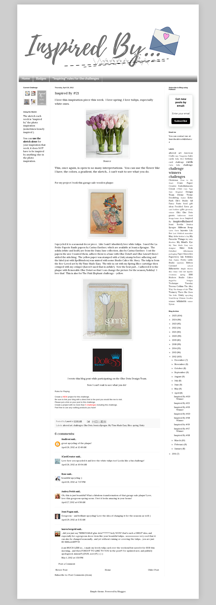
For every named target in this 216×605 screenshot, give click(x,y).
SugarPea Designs (181, 281)
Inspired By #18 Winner (182, 419)
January (178, 448)
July (176, 380)
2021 (174, 332)
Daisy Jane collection (106, 250)
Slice (130, 425)
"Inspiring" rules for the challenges (75, 78)
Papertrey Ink (176, 256)
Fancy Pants (175, 203)
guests (172, 215)
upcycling (189, 295)
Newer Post (62, 570)
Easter (183, 198)
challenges (78, 425)
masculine (189, 233)
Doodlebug (174, 197)
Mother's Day (183, 236)
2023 (174, 323)
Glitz (178, 212)
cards (189, 162)
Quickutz (180, 263)
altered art (67, 425)
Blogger (121, 591)
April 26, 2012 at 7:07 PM (74, 482)
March (178, 440)
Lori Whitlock (178, 233)
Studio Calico (186, 277)
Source (107, 161)
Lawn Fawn (174, 231)
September (180, 372)
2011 (174, 453)
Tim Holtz (173, 295)
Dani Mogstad (176, 192)
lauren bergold (69, 529)
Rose (64, 474)
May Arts (173, 236)
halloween (182, 215)
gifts (182, 209)
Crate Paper (185, 183)
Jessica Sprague (140, 247)
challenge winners (176, 170)
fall (191, 200)
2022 (174, 327)
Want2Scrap (173, 298)
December (179, 360)
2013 (174, 352)
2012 (174, 356)
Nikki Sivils (186, 248)
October (178, 368)
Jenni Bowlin (176, 224)
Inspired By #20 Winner (182, 397)
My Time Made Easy (117, 425)
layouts (184, 230)
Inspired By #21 (182, 403)
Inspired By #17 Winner (182, 430)
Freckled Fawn (182, 206)
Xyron (171, 304)
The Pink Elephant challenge (98, 273)
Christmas (173, 180)
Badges (41, 78)
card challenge (176, 162)
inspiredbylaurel (183, 221)
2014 (174, 348)
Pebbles (189, 256)
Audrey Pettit (68, 491)
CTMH (179, 189)
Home (26, 78)
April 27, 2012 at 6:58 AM (73, 502)
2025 (174, 315)
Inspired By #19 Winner (182, 408)
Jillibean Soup (185, 227)
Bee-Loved (65, 263)
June (177, 384)
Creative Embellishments (181, 186)
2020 (174, 336)
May (176, 388)
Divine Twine (185, 194)
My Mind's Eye (185, 242)
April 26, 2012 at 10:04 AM (74, 464)
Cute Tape (188, 189)
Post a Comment (66, 563)
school (190, 266)
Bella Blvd (179, 159)
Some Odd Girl (179, 272)
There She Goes (185, 292)
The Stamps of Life (180, 289)
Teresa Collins (176, 286)
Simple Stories (187, 269)
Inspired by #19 (182, 424)
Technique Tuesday (181, 283)
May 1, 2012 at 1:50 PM (72, 557)
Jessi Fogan (67, 511)
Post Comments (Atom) (80, 575)
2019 (174, 340)
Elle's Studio (182, 200)
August (178, 376)
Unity (142, 425)
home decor (179, 218)
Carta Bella (174, 165)
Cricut (172, 188)
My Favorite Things (181, 238)
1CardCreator (68, 456)
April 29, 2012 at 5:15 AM (73, 519)
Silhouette (174, 268)
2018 (174, 344)
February (179, 444)
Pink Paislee (174, 260)
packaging (173, 254)
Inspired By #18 (182, 435)
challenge (188, 165)
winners (181, 301)
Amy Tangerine (181, 156)
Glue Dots (88, 425)
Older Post (153, 570)
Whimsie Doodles (186, 298)
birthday (189, 159)
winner (172, 301)
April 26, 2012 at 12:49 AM (74, 447)
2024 (174, 319)
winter (190, 301)
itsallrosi (66, 439)
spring (136, 425)
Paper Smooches (185, 254)
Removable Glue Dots (80, 270)
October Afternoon (181, 251)
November (180, 364)
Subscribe (180, 121)
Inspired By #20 (182, 413)
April (177, 393)
